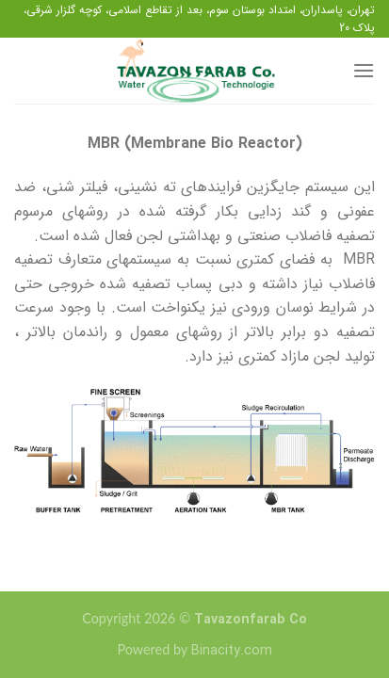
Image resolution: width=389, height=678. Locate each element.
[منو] (363, 70)
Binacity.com (231, 651)
